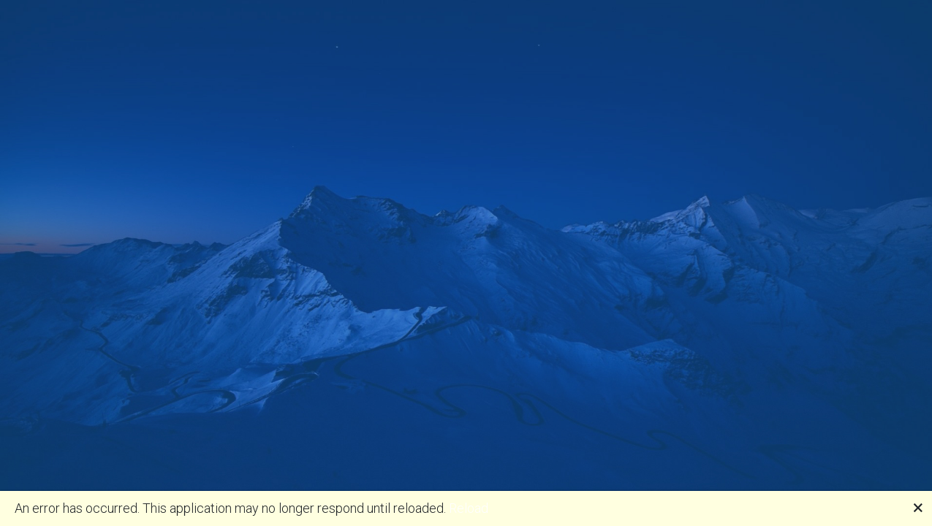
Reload (468, 508)
